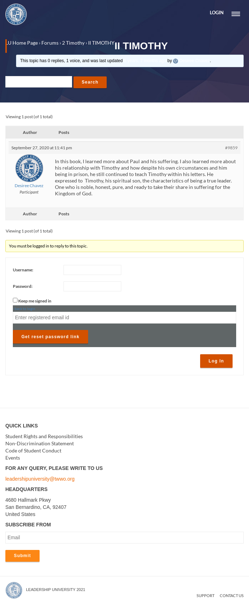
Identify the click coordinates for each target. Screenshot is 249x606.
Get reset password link (50, 337)
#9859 (231, 147)
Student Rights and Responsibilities (44, 436)
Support (205, 595)
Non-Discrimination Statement (39, 443)
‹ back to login (24, 309)
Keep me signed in (34, 301)
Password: (22, 286)
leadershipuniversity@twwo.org (40, 479)
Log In (216, 361)
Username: (23, 270)
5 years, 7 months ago (145, 60)
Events (12, 458)
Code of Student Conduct (33, 450)
